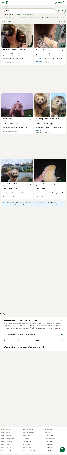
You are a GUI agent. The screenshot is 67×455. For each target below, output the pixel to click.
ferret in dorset (6, 432)
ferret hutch (49, 444)
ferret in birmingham (7, 438)
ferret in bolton (6, 448)
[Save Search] (62, 449)
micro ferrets (49, 441)
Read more (60, 18)
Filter (61, 11)
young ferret (49, 429)
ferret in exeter (28, 429)
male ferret (26, 435)
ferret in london (6, 429)
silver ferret (27, 441)
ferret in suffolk (6, 444)
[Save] (29, 50)
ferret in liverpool (6, 441)
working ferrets (50, 438)
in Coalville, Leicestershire (25, 15)
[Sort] (62, 21)
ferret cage (48, 448)
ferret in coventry (6, 435)
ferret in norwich (28, 432)
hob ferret (48, 432)
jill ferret (26, 438)
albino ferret (27, 444)
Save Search (6, 21)
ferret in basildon (6, 451)
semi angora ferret (29, 451)
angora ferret (27, 448)
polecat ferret (49, 435)
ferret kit (48, 451)
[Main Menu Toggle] (3, 2)
